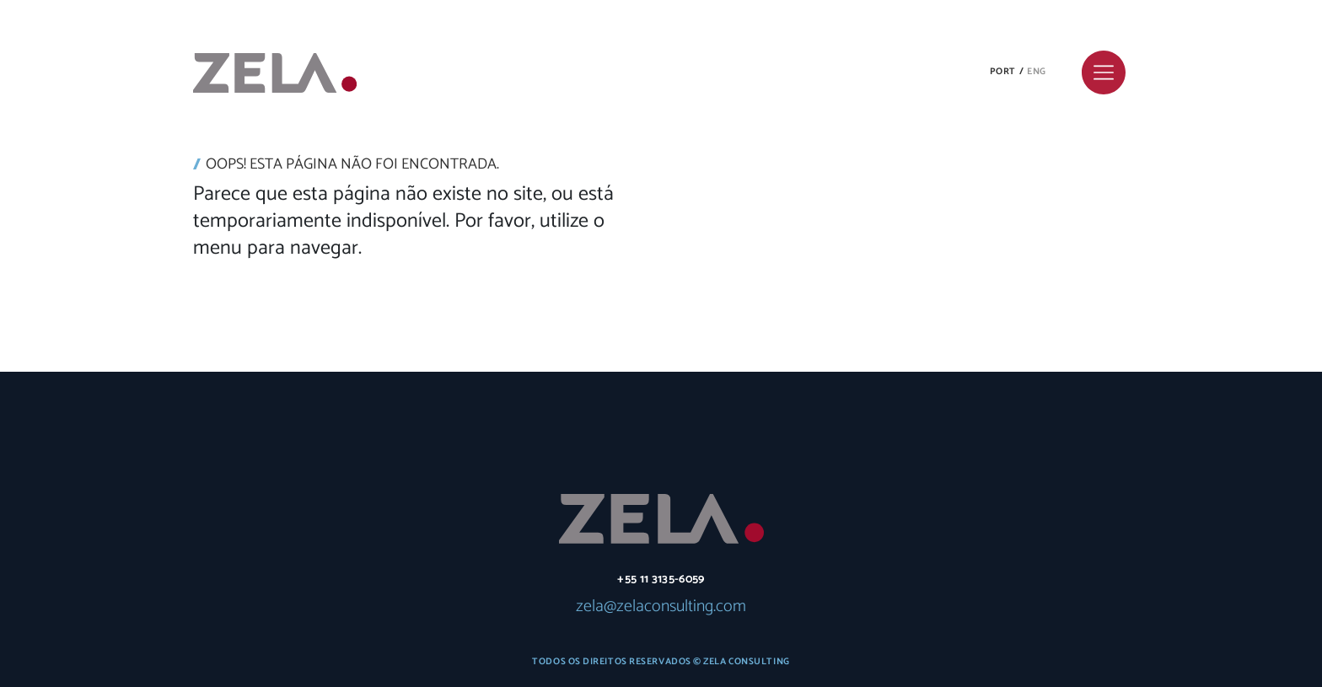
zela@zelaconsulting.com (661, 606)
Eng (1036, 71)
